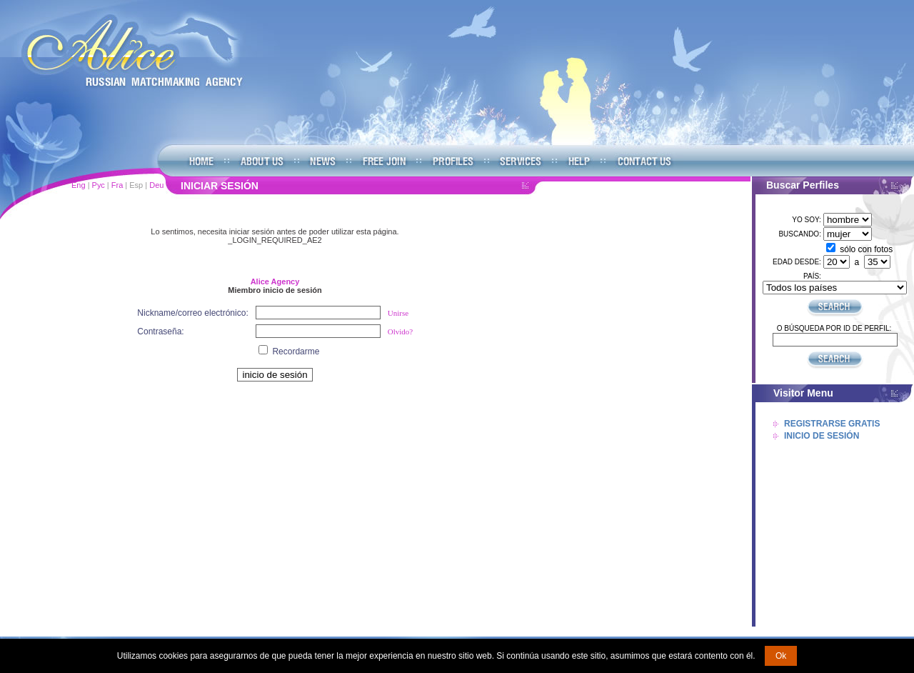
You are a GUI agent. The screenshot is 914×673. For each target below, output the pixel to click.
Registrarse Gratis (832, 424)
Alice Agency (275, 281)
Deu (156, 185)
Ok (780, 656)
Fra (117, 185)
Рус (98, 185)
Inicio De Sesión (821, 436)
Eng (78, 185)
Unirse (398, 313)
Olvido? (400, 331)
